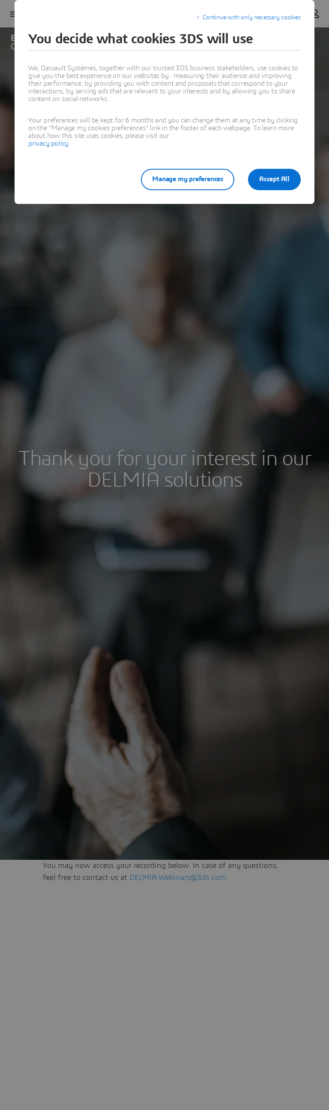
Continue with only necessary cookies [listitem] (252, 18)
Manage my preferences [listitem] (187, 179)
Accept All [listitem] (274, 179)
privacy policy (48, 143)
